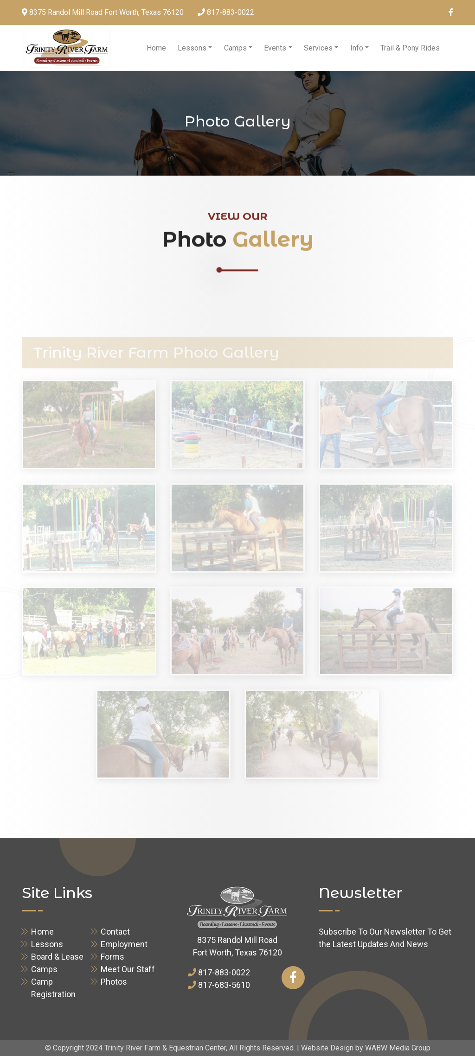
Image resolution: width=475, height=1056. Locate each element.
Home (156, 48)
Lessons (192, 48)
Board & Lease (57, 956)
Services (318, 48)
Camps (235, 48)
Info (356, 48)
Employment (124, 944)
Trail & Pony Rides (410, 48)
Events (275, 48)
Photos (114, 981)
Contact (115, 931)
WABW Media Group (397, 1047)
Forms (112, 956)
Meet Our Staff (128, 969)
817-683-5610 (224, 985)
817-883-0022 (230, 12)
